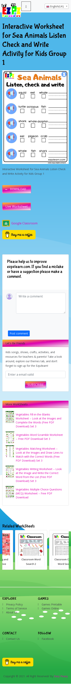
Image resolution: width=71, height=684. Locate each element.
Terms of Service (16, 608)
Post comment (19, 333)
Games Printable (52, 604)
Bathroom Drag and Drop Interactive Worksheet (18, 564)
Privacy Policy (14, 604)
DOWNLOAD (18, 189)
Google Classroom (19, 223)
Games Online (50, 608)
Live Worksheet (16, 206)
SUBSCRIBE (35, 385)
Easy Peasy (61, 676)
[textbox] (57, 6)
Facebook (48, 639)
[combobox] (57, 6)
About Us (11, 612)
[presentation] (37, 323)
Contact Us (13, 639)
